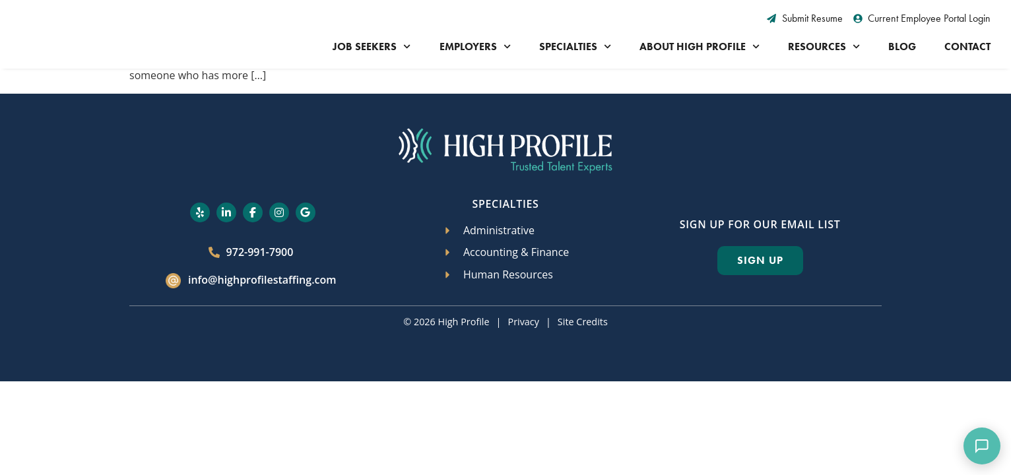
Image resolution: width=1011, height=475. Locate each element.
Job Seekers (371, 46)
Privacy (522, 321)
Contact (967, 46)
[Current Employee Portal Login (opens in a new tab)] (922, 18)
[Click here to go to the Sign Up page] (760, 260)
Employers (475, 46)
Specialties (575, 46)
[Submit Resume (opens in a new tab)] (805, 18)
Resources (824, 46)
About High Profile (699, 46)
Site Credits (583, 321)
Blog (902, 46)
